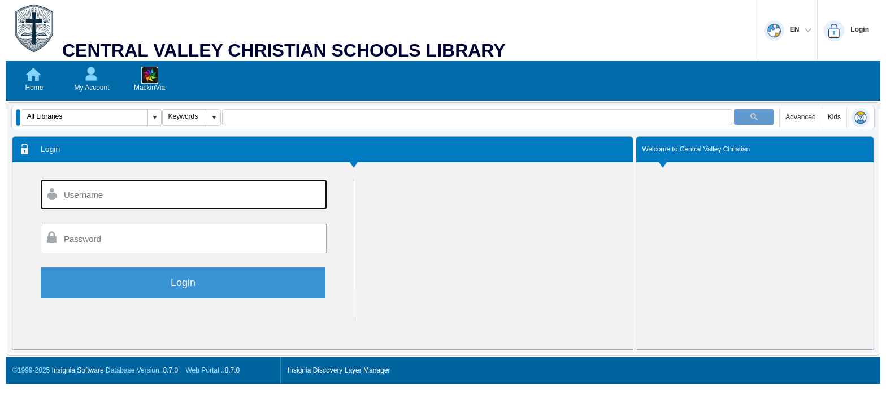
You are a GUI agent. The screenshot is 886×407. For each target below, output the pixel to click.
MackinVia (149, 88)
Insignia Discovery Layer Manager (339, 370)
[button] (18, 117)
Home (34, 88)
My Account (91, 88)
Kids (834, 117)
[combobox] (84, 116)
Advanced (800, 117)
